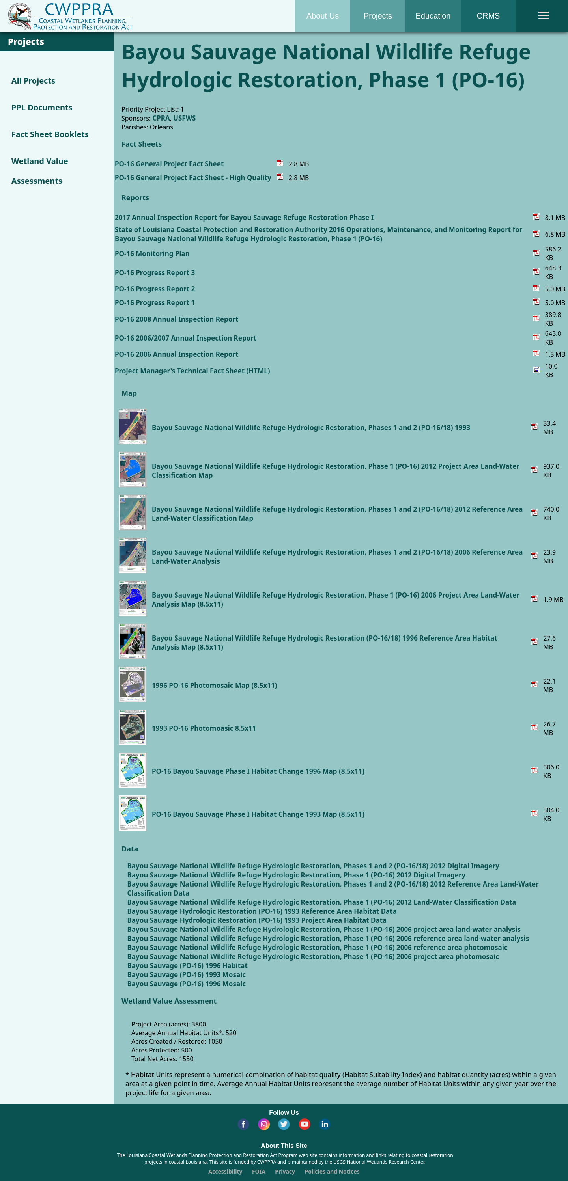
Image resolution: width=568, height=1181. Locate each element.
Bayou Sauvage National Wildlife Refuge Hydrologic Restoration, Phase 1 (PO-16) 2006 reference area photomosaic (317, 947)
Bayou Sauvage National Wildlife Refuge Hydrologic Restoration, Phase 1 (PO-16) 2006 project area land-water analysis (324, 929)
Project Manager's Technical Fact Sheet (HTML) (192, 370)
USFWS (184, 118)
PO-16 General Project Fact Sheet (169, 163)
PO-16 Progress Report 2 (155, 288)
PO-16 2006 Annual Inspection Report (176, 354)
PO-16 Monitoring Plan (152, 253)
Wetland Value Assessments (39, 171)
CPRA (161, 118)
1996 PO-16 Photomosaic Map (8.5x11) (214, 685)
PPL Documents (42, 107)
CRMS (488, 15)
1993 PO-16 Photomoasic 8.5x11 (204, 728)
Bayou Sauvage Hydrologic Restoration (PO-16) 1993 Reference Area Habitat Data (262, 911)
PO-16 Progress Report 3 (155, 272)
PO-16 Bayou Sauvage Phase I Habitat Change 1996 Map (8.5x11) (258, 771)
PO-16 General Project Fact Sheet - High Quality (193, 177)
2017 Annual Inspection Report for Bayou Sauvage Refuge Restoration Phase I (244, 217)
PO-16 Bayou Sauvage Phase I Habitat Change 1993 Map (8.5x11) (258, 814)
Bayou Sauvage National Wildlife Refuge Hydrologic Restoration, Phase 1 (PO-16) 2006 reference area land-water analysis (328, 938)
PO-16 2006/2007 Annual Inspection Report (185, 338)
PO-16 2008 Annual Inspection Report (176, 319)
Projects (378, 15)
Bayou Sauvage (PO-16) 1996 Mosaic (186, 983)
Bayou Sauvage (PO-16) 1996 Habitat (187, 965)
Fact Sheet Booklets (50, 134)
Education (433, 15)
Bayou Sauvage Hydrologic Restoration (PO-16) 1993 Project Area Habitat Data (257, 920)
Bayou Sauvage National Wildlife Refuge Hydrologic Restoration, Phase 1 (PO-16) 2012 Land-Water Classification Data (321, 902)
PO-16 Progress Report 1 (155, 302)
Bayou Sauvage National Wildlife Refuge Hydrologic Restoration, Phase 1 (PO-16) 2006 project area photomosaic (313, 956)
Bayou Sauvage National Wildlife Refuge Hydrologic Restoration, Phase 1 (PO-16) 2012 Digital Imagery (296, 874)
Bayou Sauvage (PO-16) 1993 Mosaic (186, 974)
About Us (322, 15)
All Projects (33, 80)
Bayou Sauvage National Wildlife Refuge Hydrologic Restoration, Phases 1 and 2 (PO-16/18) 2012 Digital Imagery (313, 865)
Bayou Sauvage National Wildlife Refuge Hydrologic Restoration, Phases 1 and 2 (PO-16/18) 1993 (311, 427)
